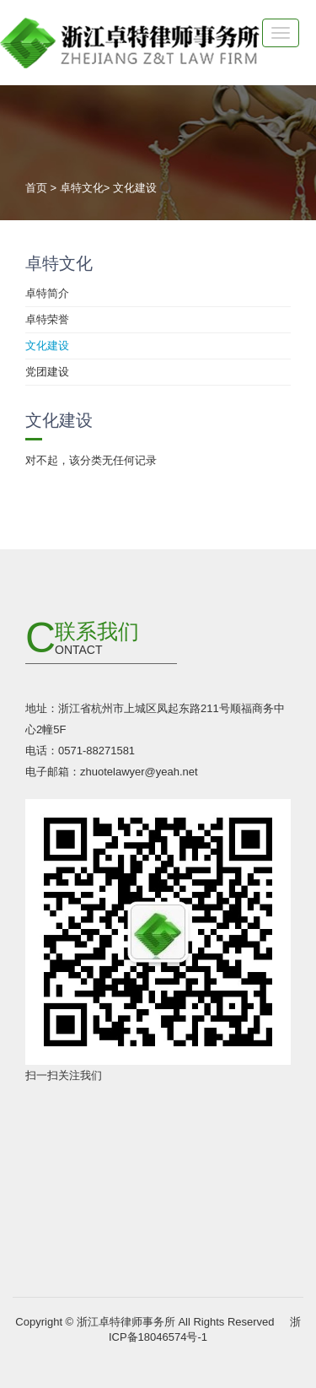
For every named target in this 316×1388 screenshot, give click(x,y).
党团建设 (47, 371)
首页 (36, 187)
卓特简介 (47, 293)
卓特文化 (82, 187)
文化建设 (135, 187)
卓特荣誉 (47, 319)
